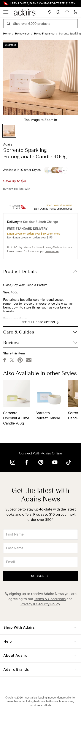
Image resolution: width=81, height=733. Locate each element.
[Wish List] (67, 12)
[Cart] (75, 12)
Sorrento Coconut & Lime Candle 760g (16, 418)
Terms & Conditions (50, 599)
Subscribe (40, 576)
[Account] (58, 12)
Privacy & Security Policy (40, 604)
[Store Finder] (50, 12)
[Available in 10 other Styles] (64, 170)
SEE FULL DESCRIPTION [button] (40, 322)
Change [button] (52, 222)
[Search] (9, 24)
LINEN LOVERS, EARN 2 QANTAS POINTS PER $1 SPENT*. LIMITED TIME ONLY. (44, 3)
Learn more (53, 233)
